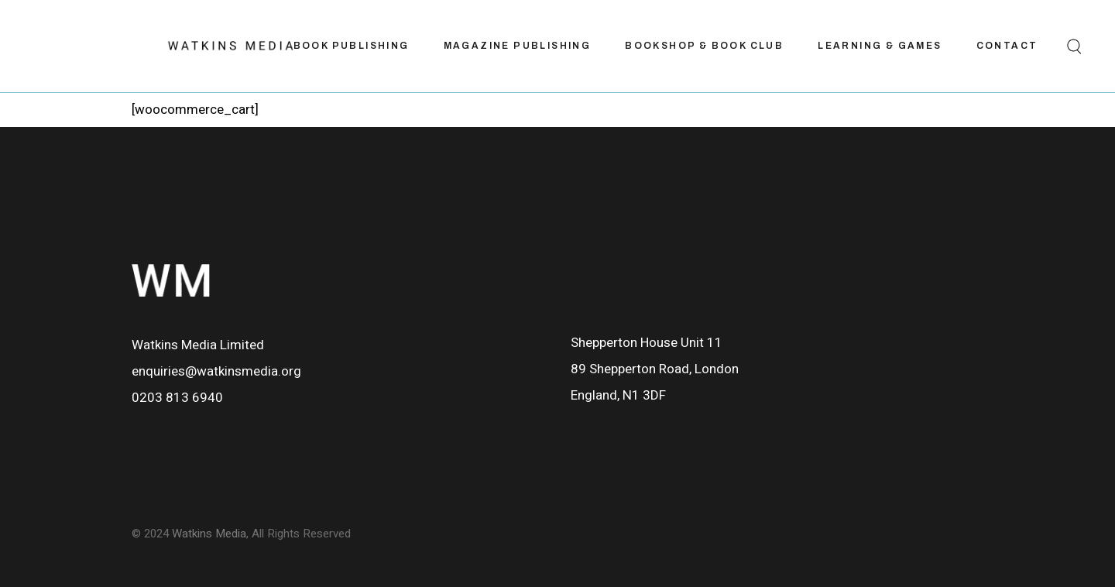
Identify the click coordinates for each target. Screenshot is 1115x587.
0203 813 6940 (177, 397)
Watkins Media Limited (198, 345)
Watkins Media (209, 533)
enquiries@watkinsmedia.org (216, 371)
